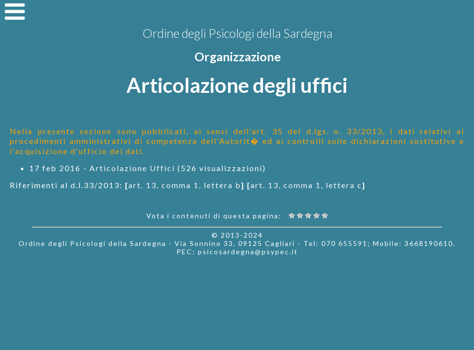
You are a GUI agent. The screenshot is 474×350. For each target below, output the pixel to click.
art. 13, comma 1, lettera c (306, 185)
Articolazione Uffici (132, 168)
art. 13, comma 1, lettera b (184, 185)
